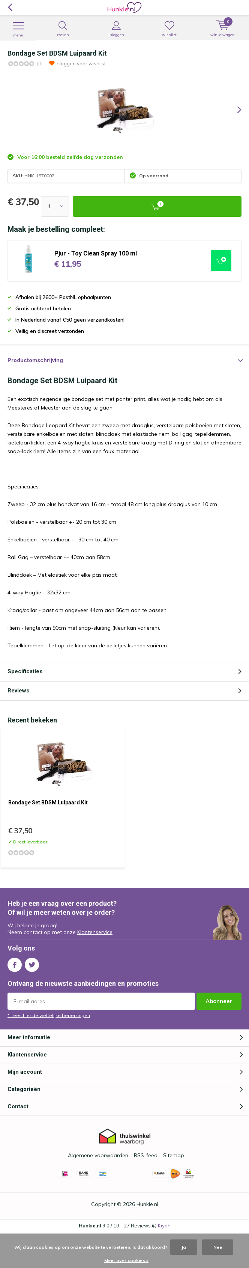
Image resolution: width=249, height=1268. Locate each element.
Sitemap (173, 1155)
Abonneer (219, 1001)
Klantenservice (94, 932)
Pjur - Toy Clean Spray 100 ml (95, 253)
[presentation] (234, 109)
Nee (217, 1247)
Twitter (32, 963)
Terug (10, 7)
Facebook (15, 963)
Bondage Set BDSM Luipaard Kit (48, 802)
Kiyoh (164, 1226)
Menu (18, 29)
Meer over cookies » (126, 1260)
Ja (184, 1247)
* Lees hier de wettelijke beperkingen (49, 1015)
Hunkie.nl (147, 1204)
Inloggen (116, 29)
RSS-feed (146, 1155)
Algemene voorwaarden (98, 1155)
